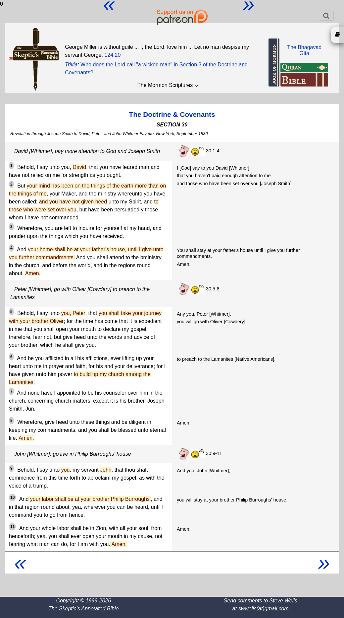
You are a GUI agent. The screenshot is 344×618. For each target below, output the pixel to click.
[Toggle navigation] (326, 16)
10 (12, 497)
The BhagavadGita (304, 50)
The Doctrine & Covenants (172, 114)
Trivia (71, 64)
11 (12, 526)
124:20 (112, 55)
